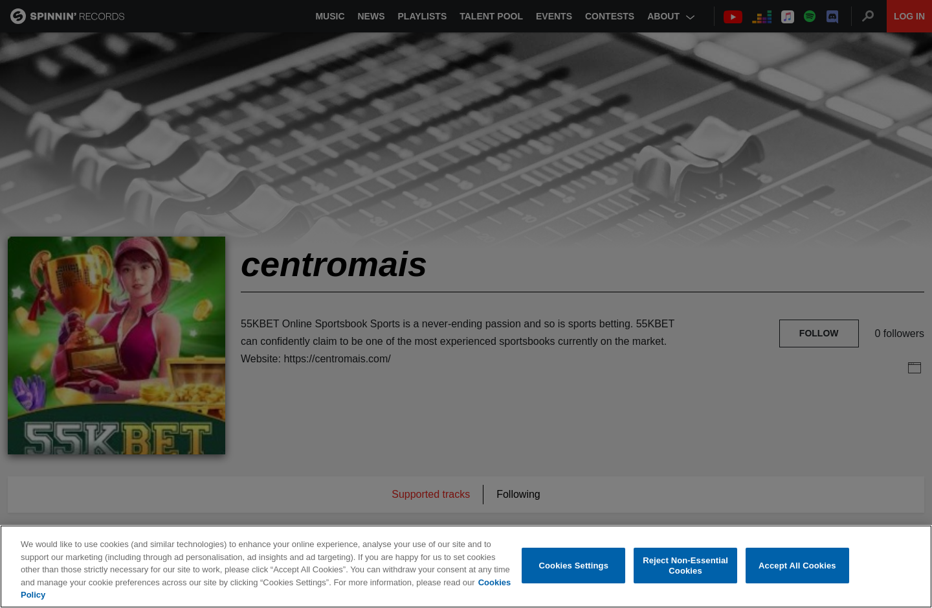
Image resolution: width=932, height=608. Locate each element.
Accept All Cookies (797, 565)
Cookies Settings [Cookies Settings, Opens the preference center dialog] (574, 565)
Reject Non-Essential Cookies (685, 565)
